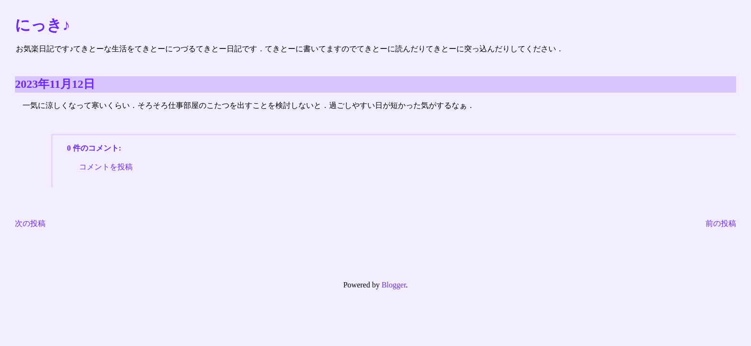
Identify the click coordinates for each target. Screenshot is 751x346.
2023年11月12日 (55, 84)
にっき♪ (42, 25)
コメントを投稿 (106, 167)
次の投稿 (30, 223)
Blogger (394, 285)
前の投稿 (720, 223)
